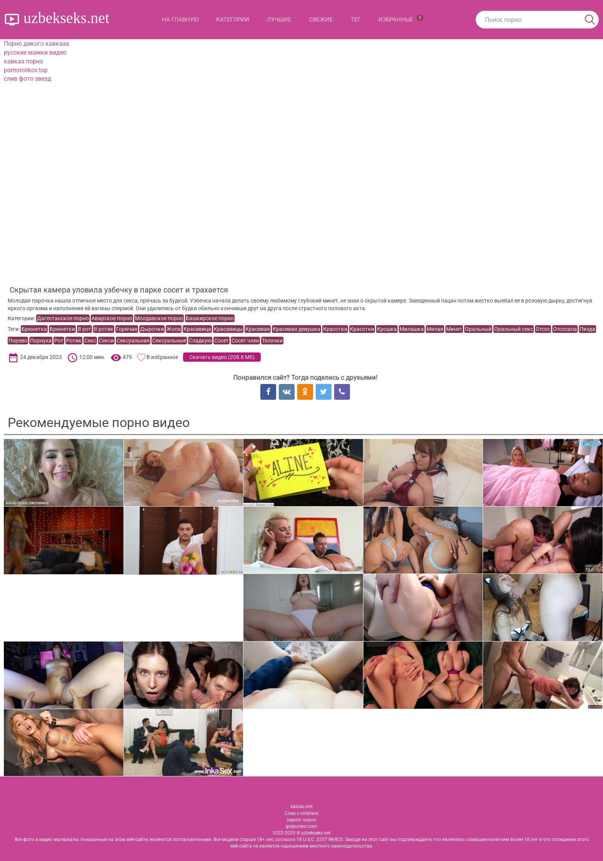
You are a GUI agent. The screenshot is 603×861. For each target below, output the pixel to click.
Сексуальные (169, 340)
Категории (232, 19)
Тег (356, 19)
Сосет (221, 340)
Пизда (587, 329)
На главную (180, 19)
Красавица (197, 329)
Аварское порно (112, 318)
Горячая (126, 329)
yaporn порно (301, 820)
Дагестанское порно (63, 318)
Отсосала (565, 329)
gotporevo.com (301, 826)
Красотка (335, 329)
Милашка (412, 329)
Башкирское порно (210, 318)
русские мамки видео (35, 52)
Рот (58, 340)
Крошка (387, 329)
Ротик (74, 340)
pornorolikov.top (26, 70)
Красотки (362, 329)
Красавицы (228, 329)
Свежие (321, 19)
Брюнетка (34, 329)
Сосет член (245, 340)
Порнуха (41, 340)
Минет (454, 329)
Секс (90, 340)
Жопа (174, 329)
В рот (84, 329)
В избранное (162, 357)
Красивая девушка (296, 329)
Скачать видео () (222, 357)
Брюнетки (62, 329)
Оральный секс (513, 329)
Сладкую (200, 340)
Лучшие (279, 19)
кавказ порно (23, 61)
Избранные (400, 19)
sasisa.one (301, 806)
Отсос (543, 329)
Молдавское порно (159, 318)
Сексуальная (133, 340)
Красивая (257, 329)
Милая (434, 329)
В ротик (103, 329)
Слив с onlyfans (301, 813)
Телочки (272, 340)
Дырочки (152, 329)
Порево (17, 340)
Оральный (478, 329)
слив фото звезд (28, 78)
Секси (106, 340)
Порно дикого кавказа (36, 43)
